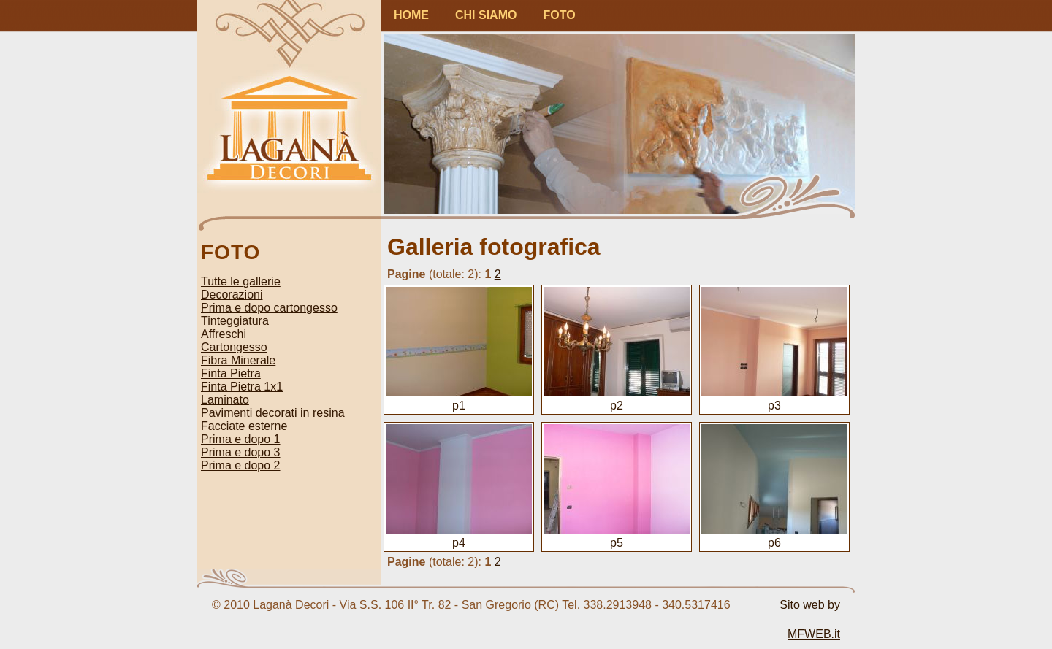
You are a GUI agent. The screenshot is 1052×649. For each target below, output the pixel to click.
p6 (774, 536)
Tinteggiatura (235, 321)
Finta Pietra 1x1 (242, 386)
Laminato (225, 399)
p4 (459, 536)
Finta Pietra (231, 373)
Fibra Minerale (238, 360)
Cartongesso (234, 347)
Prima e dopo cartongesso (269, 308)
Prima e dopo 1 (241, 439)
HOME (411, 15)
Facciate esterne (244, 426)
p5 (617, 536)
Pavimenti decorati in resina (273, 413)
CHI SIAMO (486, 15)
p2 (617, 399)
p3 (774, 399)
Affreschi (223, 334)
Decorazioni (231, 294)
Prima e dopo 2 (241, 465)
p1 (459, 399)
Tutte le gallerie (241, 281)
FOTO (559, 15)
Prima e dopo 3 (241, 452)
